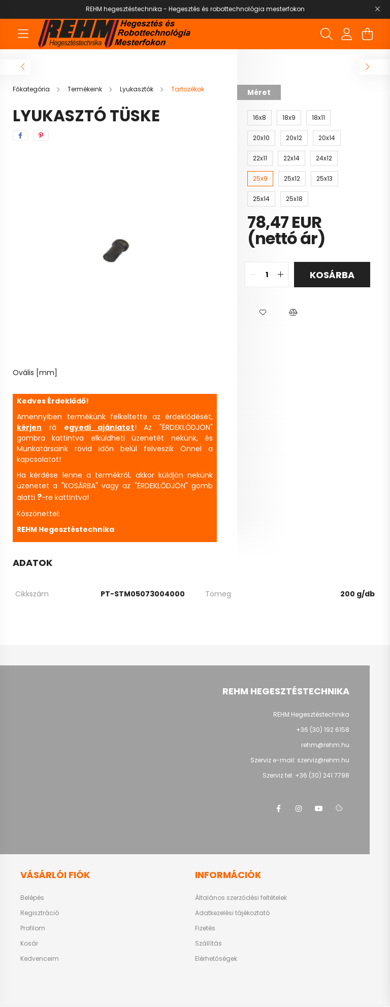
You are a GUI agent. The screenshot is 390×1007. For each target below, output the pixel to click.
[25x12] (292, 178)
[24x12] (324, 158)
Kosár (29, 943)
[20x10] (261, 138)
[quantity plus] (280, 274)
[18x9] (289, 117)
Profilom (32, 928)
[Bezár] (377, 9)
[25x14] (261, 199)
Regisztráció (39, 913)
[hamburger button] (23, 34)
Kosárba (332, 274)
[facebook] (20, 135)
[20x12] (294, 138)
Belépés (32, 897)
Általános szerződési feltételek (241, 897)
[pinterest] (41, 135)
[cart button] (367, 34)
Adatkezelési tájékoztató (232, 913)
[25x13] (324, 178)
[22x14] (291, 158)
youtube (319, 808)
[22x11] (260, 158)
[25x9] (260, 178)
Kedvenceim (39, 958)
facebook (278, 808)
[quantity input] (267, 274)
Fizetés (205, 928)
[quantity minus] (253, 274)
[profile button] (347, 34)
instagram (298, 808)
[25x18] (294, 199)
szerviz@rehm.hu (323, 760)
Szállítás (208, 943)
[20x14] (327, 138)
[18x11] (318, 117)
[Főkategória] (32, 89)
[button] (262, 313)
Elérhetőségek (216, 958)
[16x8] (259, 117)
